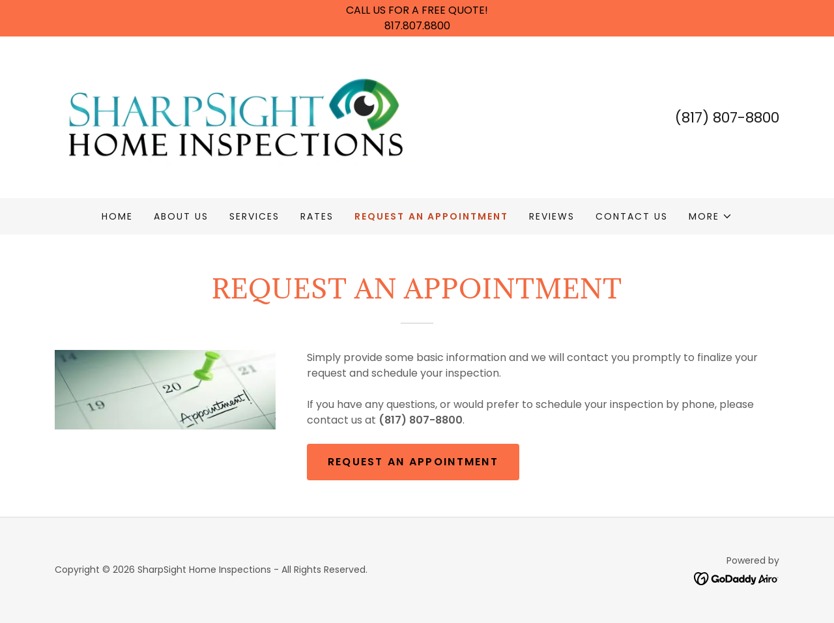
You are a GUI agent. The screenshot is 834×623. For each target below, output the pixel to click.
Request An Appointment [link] (431, 216)
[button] (710, 216)
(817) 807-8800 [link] (727, 118)
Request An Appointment (413, 461)
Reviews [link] (552, 216)
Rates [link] (317, 216)
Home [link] (117, 216)
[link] (236, 116)
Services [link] (254, 216)
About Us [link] (181, 216)
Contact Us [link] (632, 216)
